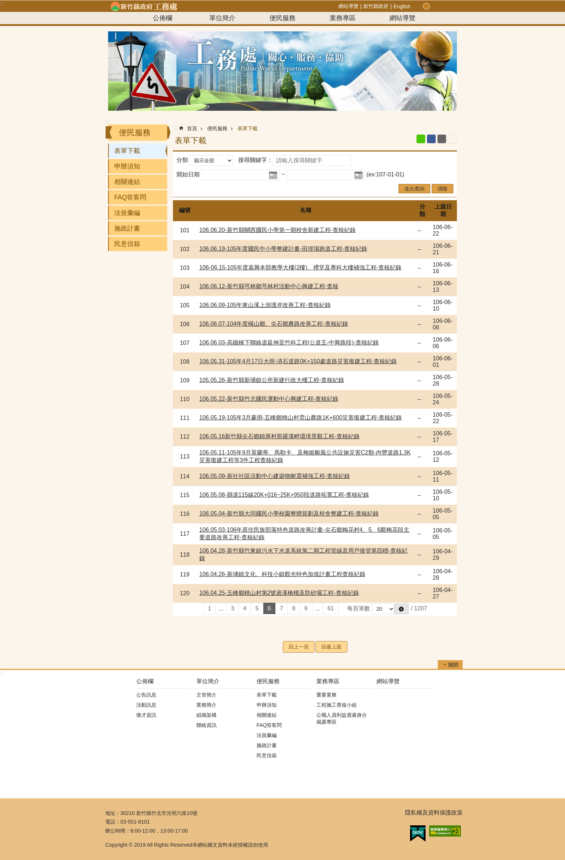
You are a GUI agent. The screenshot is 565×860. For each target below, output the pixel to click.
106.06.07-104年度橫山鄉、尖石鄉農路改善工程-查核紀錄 (273, 324)
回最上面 (331, 647)
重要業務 (326, 695)
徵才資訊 (146, 715)
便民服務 (282, 18)
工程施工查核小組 (336, 705)
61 (331, 608)
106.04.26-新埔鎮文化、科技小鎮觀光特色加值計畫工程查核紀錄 (282, 574)
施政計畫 (127, 228)
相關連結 (127, 181)
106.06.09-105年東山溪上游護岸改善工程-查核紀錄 (265, 305)
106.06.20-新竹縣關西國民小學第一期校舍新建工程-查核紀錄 (277, 230)
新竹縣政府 (375, 6)
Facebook (431, 139)
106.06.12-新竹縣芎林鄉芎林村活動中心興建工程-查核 (268, 286)
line (421, 139)
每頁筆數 (358, 608)
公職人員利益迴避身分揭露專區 (341, 718)
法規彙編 (127, 212)
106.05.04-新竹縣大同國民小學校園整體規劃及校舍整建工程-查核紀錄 (289, 513)
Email (441, 139)
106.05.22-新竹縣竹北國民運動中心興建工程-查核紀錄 (268, 399)
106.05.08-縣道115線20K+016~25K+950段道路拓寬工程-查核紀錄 (284, 495)
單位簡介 (222, 18)
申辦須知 (127, 166)
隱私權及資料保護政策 (434, 812)
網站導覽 (348, 6)
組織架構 (206, 715)
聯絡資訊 (206, 725)
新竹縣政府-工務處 (143, 6)
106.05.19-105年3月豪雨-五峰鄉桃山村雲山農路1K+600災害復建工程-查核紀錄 (300, 417)
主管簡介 (206, 695)
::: (2, 3)
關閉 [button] (453, 665)
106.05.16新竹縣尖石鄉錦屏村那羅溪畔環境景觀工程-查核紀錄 (279, 436)
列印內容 (452, 139)
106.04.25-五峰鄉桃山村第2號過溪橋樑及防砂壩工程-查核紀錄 (279, 593)
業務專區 (343, 18)
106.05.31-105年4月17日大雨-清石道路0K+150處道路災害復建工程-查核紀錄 (298, 361)
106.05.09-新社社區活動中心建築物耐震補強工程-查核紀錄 (274, 476)
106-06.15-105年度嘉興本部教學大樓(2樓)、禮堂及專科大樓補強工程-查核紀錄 (300, 267)
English (401, 6)
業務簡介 (206, 705)
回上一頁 (299, 647)
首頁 (192, 128)
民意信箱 (127, 243)
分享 (442, 6)
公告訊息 (146, 695)
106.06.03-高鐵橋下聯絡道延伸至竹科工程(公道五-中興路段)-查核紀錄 (289, 342)
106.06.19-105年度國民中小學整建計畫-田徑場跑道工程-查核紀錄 (283, 249)
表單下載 (127, 150)
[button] (401, 609)
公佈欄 (162, 18)
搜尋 (451, 6)
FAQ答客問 (130, 197)
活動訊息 (146, 705)
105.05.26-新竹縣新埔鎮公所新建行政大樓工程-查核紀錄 (271, 380)
